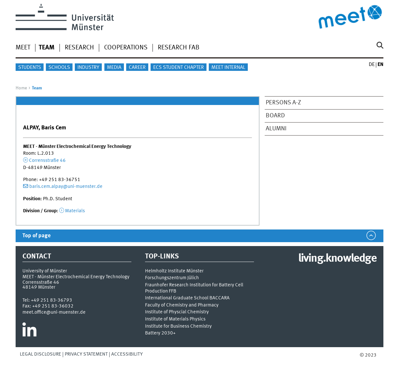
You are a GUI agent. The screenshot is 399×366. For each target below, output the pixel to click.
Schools (59, 67)
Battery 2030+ (160, 333)
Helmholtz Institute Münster (174, 271)
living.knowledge (337, 259)
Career (137, 67)
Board (275, 116)
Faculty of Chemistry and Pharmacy (182, 305)
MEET (23, 48)
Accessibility (127, 354)
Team (47, 48)
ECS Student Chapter (178, 67)
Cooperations (126, 48)
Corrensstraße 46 (47, 160)
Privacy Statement (86, 354)
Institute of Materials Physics (175, 319)
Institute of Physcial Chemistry (177, 312)
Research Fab (178, 48)
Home (21, 88)
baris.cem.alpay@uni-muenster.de (65, 186)
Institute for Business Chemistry (178, 326)
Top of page (36, 236)
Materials (75, 211)
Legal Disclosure (40, 354)
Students (29, 67)
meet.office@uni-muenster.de (54, 312)
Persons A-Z (283, 103)
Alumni (276, 129)
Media (114, 67)
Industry (88, 67)
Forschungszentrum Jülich (172, 278)
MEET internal (228, 67)
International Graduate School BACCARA (187, 298)
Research (79, 48)
